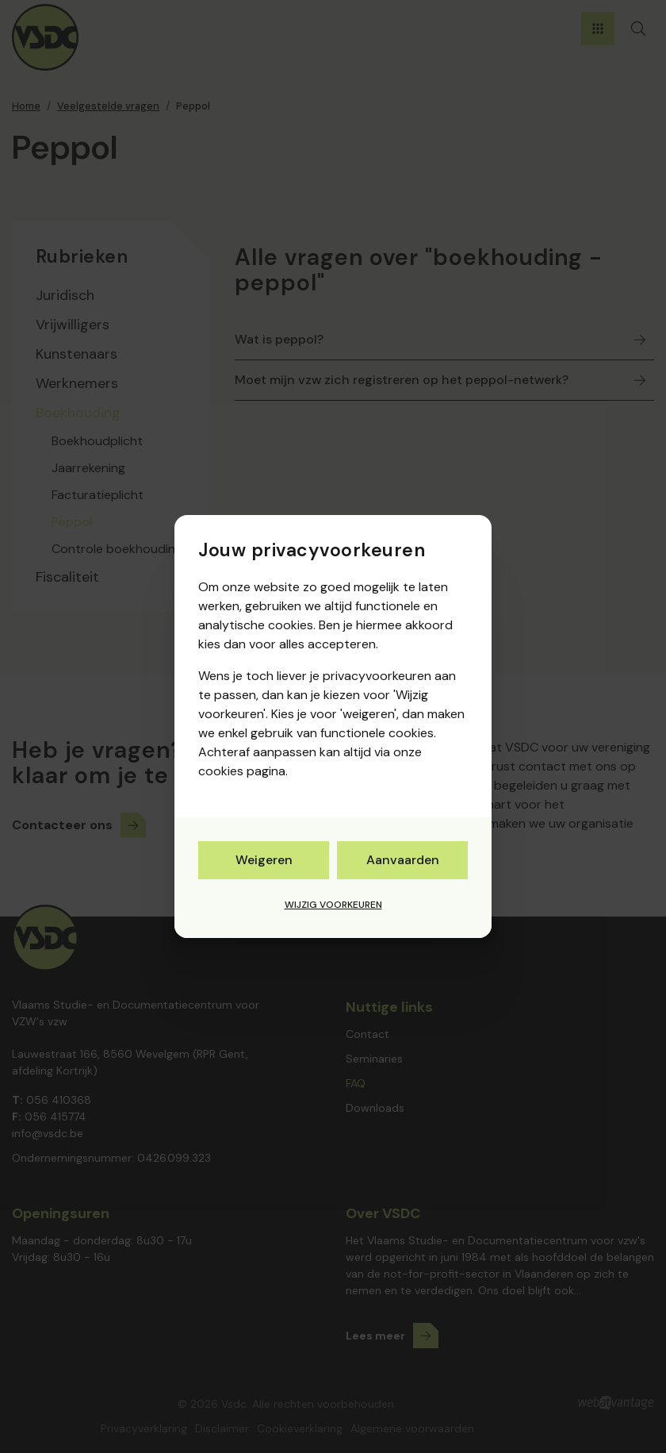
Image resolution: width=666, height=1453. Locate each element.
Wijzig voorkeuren (333, 904)
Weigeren (264, 859)
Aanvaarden (402, 859)
